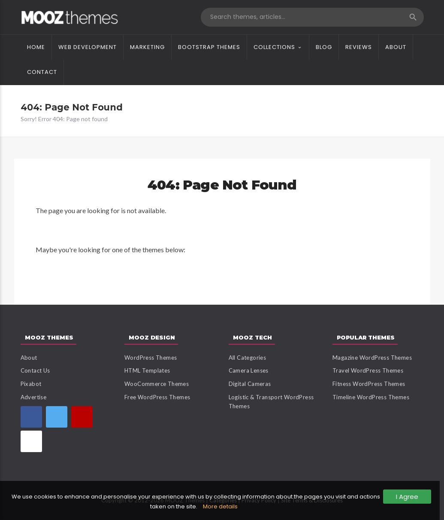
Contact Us (35, 370)
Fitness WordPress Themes (368, 383)
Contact (42, 72)
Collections (274, 47)
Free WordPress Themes (157, 397)
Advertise (34, 397)
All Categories (247, 357)
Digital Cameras (250, 383)
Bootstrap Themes (209, 47)
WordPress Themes (150, 357)
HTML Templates (147, 370)
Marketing (147, 47)
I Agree (407, 496)
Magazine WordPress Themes (372, 357)
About (395, 47)
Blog (324, 47)
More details (220, 506)
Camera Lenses (249, 370)
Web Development (87, 47)
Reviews (358, 47)
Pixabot (31, 383)
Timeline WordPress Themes (370, 397)
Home (36, 47)
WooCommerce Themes (156, 383)
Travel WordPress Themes (367, 370)
